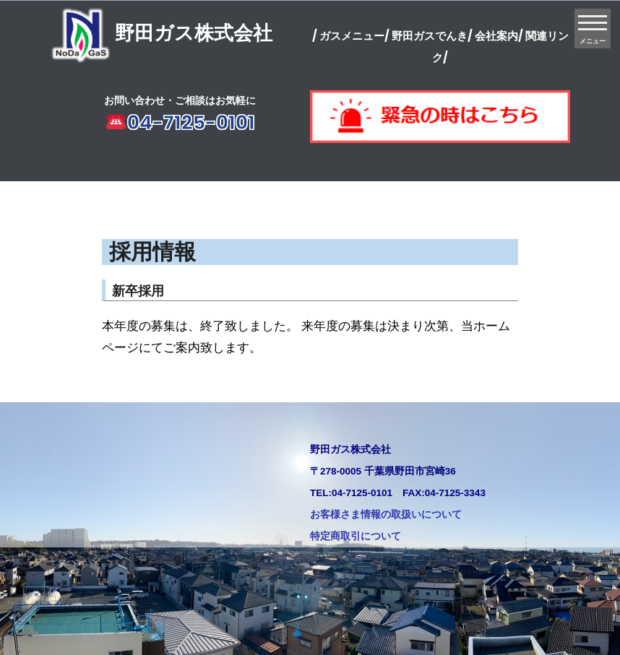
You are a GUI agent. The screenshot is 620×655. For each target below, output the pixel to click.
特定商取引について (355, 536)
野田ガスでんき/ (432, 35)
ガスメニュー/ (354, 35)
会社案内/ (499, 35)
